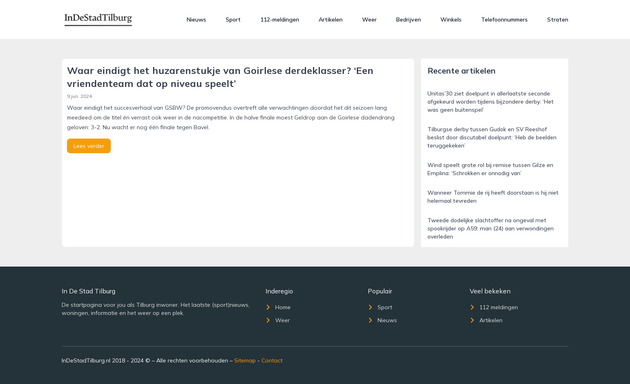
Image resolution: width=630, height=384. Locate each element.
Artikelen (331, 19)
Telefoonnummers (504, 19)
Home (278, 307)
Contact (272, 360)
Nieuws (196, 19)
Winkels (451, 19)
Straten (557, 19)
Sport (233, 19)
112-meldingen (279, 19)
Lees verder (88, 146)
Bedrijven (408, 19)
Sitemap (245, 360)
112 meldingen (494, 307)
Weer (369, 19)
